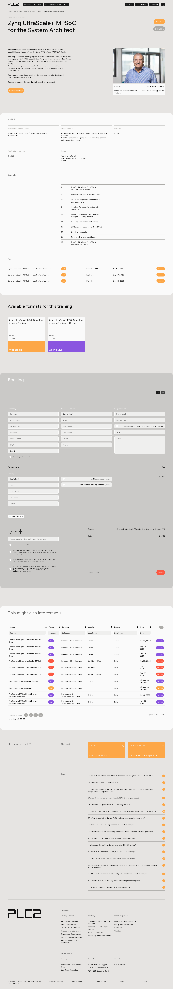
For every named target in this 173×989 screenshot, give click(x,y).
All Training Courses (69, 921)
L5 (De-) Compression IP (98, 968)
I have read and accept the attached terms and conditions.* (32, 545)
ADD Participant (16, 516)
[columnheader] (27, 627)
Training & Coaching (33, 4)
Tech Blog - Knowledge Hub (100, 936)
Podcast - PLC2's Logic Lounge (98, 928)
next (162, 715)
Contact (154, 4)
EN (163, 392)
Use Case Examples (69, 970)
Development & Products (56, 4)
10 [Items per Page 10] (26, 715)
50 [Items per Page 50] (36, 715)
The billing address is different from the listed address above (33, 457)
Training (15, 11)
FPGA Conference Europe (125, 921)
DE (158, 392)
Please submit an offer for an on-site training (144, 426)
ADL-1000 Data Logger (97, 965)
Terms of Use (101, 981)
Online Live (159, 29)
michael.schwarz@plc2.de (153, 90)
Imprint (122, 981)
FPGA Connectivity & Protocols (70, 942)
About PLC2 (141, 5)
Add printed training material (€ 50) (95, 485)
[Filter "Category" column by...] (73, 633)
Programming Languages (72, 931)
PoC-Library (119, 965)
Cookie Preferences (55, 981)
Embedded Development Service (71, 966)
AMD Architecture (25, 11)
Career (129, 5)
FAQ (145, 981)
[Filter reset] (161, 627)
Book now (161, 268)
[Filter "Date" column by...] (145, 633)
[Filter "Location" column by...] (99, 633)
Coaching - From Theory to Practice (99, 922)
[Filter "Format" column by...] (53, 633)
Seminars (118, 928)
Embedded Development (71, 934)
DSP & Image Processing (71, 937)
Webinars (118, 931)
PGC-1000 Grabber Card (98, 971)
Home (10, 11)
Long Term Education (123, 925)
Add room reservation (100, 479)
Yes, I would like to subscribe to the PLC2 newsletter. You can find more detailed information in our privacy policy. (34, 560)
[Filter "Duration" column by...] (125, 633)
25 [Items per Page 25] (31, 715)
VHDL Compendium (96, 932)
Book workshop (16, 90)
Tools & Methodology (70, 928)
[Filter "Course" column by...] (27, 633)
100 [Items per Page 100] (41, 715)
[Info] (158, 640)
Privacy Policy (77, 981)
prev (151, 715)
